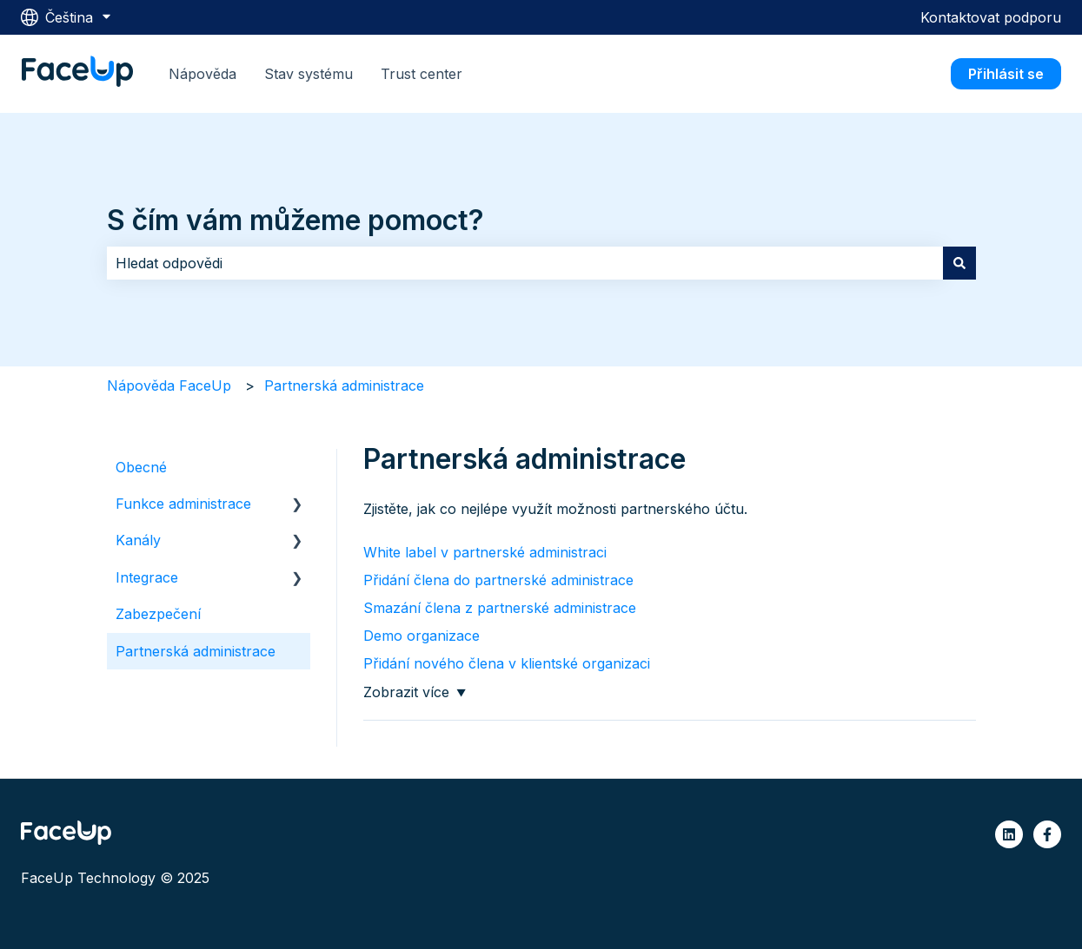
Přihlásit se (1006, 73)
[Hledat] (959, 263)
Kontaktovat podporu (990, 17)
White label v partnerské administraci (485, 552)
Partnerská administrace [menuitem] (195, 651)
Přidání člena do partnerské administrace (498, 580)
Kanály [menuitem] (138, 540)
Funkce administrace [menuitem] (183, 503)
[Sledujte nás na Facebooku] (1047, 834)
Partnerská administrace (344, 385)
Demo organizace (421, 635)
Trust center (421, 73)
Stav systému (308, 73)
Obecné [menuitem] (141, 467)
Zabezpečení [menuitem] (158, 614)
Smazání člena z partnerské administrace (499, 607)
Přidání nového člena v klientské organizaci (506, 663)
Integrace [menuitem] (147, 577)
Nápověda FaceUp (169, 385)
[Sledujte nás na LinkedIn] (1009, 834)
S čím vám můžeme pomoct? (295, 220)
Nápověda (202, 73)
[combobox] (525, 263)
